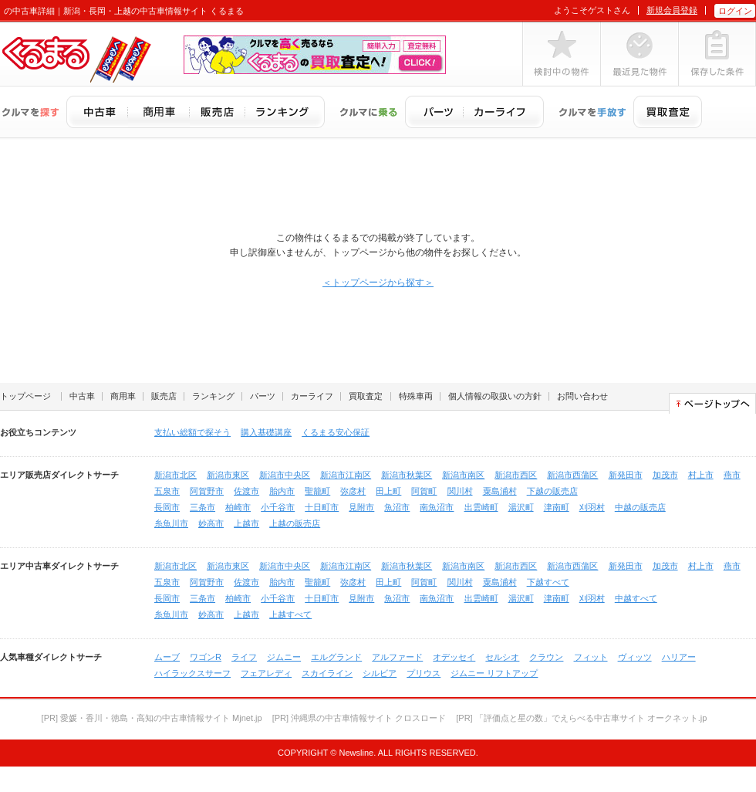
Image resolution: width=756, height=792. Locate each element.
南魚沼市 (437, 507)
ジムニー (284, 657)
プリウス (423, 673)
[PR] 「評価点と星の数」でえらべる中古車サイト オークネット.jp (581, 718)
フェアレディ (266, 673)
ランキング (213, 396)
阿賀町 (424, 491)
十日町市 (322, 507)
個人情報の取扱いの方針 (495, 396)
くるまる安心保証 (336, 432)
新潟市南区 (463, 474)
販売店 (164, 396)
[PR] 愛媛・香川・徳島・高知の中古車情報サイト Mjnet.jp (152, 718)
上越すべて (290, 614)
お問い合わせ (582, 396)
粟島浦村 (500, 491)
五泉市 (167, 491)
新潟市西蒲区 (572, 474)
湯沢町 (521, 507)
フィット (591, 657)
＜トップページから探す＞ (378, 282)
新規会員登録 (671, 10)
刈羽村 (592, 507)
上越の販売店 (294, 523)
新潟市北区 (175, 474)
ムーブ (167, 657)
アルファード (397, 657)
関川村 (460, 491)
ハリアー (679, 657)
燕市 (732, 474)
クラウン (546, 657)
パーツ (262, 396)
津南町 (556, 507)
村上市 (701, 474)
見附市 (361, 507)
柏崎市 (238, 507)
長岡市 (167, 507)
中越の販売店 (640, 507)
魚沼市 (397, 507)
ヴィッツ (635, 657)
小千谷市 (278, 507)
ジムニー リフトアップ (494, 673)
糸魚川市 (171, 523)
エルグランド (336, 657)
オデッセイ (454, 657)
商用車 (123, 396)
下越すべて (548, 582)
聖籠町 (317, 491)
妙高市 (211, 523)
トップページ (25, 396)
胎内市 (282, 491)
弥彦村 (353, 491)
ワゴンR (205, 657)
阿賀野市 (207, 491)
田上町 (388, 491)
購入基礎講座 (266, 432)
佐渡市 (246, 491)
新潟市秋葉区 (406, 474)
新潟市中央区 (284, 474)
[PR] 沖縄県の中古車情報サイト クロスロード (359, 718)
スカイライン (327, 673)
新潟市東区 (228, 474)
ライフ (244, 657)
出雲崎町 (481, 507)
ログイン (735, 10)
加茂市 (665, 474)
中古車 (82, 396)
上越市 (246, 523)
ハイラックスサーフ (192, 673)
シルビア (380, 673)
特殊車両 (416, 396)
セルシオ (502, 657)
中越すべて (636, 598)
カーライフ (312, 396)
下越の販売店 (552, 491)
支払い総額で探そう (192, 432)
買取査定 (366, 396)
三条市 (202, 507)
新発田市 (626, 474)
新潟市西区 (515, 474)
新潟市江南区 (345, 474)
